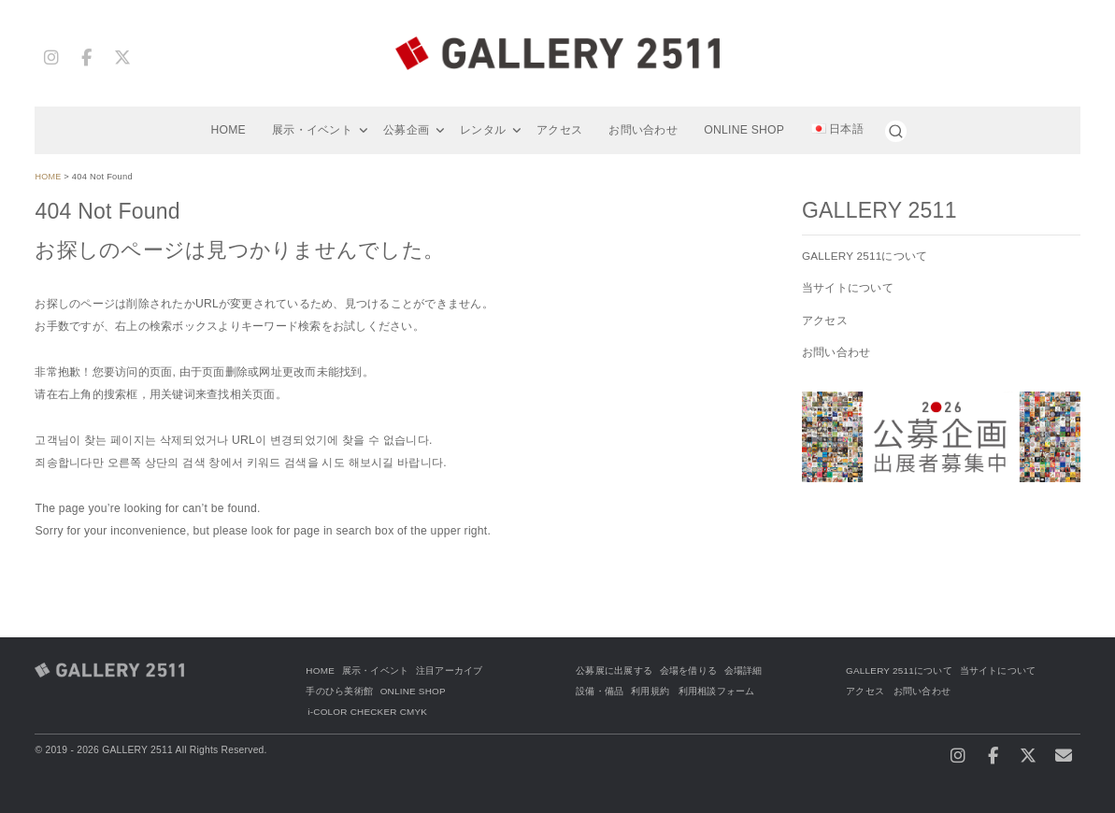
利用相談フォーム (717, 691)
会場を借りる (688, 670)
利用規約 (650, 691)
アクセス (559, 129)
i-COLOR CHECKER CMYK (369, 711)
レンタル (483, 129)
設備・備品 (599, 691)
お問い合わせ (642, 129)
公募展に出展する (614, 670)
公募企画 (406, 129)
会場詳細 (743, 670)
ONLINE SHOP (744, 129)
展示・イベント (312, 129)
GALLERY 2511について (866, 256)
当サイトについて (847, 287)
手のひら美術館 (339, 691)
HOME (228, 129)
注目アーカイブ (450, 670)
